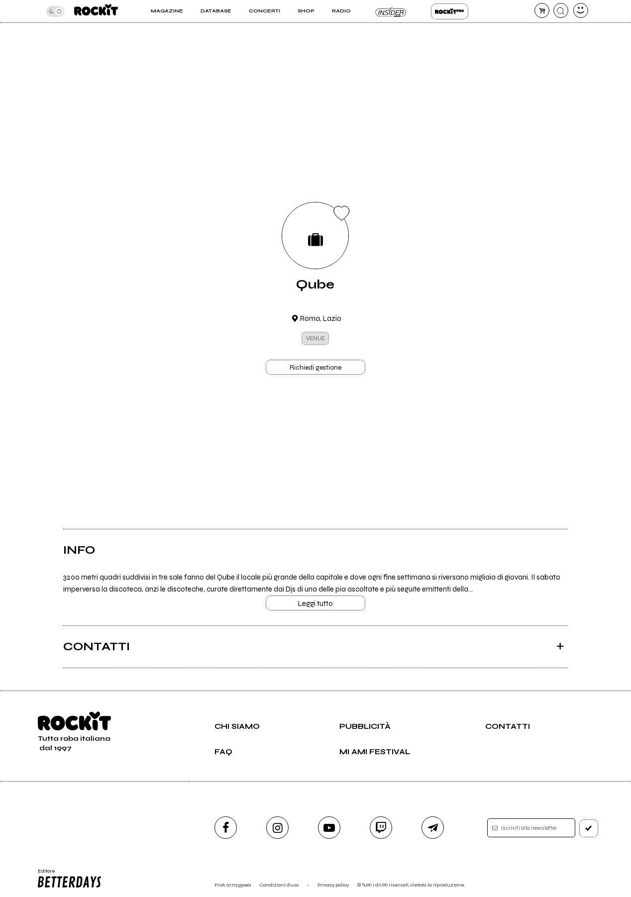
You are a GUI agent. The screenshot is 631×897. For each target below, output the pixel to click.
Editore (68, 878)
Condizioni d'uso (279, 885)
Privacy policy (333, 885)
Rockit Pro (449, 11)
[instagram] (277, 827)
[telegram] (432, 827)
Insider (391, 11)
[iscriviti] (588, 828)
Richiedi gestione (315, 368)
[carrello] (541, 10)
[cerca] (560, 10)
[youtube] (329, 827)
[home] (96, 11)
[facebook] (225, 827)
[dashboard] (580, 10)
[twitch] (381, 827)
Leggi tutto (315, 603)
